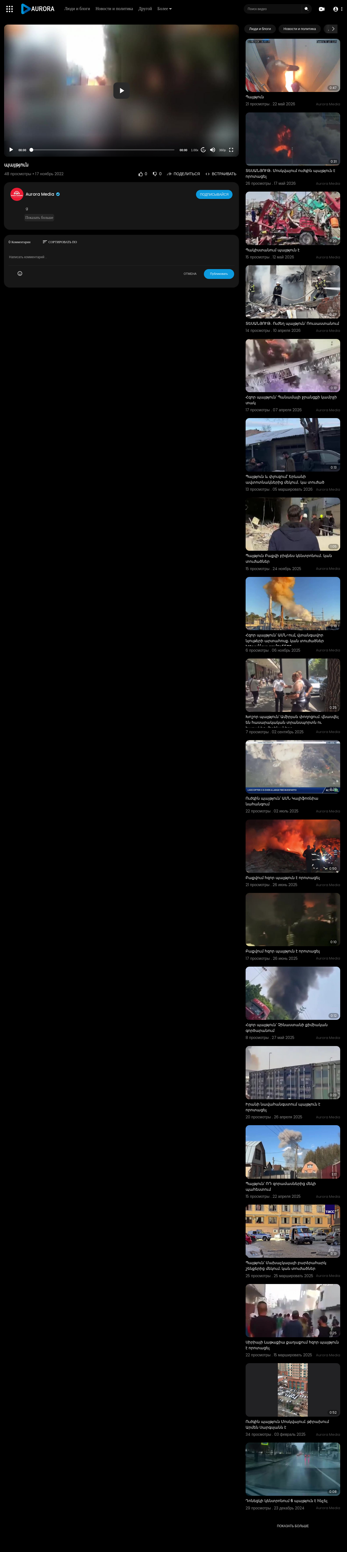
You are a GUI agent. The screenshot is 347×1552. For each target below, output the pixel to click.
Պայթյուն (255, 97)
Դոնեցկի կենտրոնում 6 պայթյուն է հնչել (286, 1500)
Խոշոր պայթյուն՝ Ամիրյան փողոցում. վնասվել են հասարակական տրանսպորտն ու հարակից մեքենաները (292, 722)
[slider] (102, 149)
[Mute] (212, 150)
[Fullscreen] (231, 150)
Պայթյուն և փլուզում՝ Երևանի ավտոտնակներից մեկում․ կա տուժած (285, 479)
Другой (146, 8)
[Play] (11, 150)
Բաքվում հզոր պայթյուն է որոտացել (283, 877)
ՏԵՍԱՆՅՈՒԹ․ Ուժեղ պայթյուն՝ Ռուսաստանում (292, 323)
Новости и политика (115, 8)
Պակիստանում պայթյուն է (273, 250)
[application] (121, 91)
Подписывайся (215, 194)
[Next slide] (333, 29)
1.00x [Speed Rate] (194, 150)
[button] (337, 9)
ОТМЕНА (190, 274)
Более (165, 8)
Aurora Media (43, 194)
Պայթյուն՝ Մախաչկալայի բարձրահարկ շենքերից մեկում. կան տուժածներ (286, 1265)
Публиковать (219, 274)
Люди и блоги (78, 8)
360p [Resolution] (222, 150)
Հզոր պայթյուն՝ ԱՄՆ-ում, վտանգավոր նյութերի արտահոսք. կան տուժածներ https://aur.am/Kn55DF (285, 640)
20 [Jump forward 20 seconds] (203, 150)
